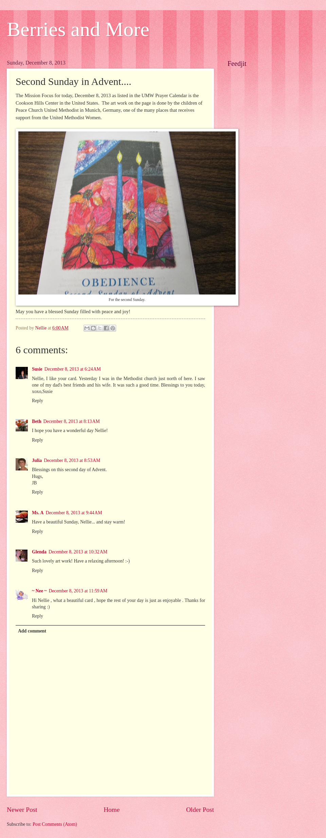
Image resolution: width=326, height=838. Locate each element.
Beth (36, 421)
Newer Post (22, 809)
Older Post (200, 809)
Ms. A (38, 512)
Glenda (39, 551)
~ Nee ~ (39, 590)
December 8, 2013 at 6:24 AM (72, 369)
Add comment (32, 631)
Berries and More (78, 29)
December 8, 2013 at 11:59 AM (78, 590)
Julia (37, 460)
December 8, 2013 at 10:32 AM (78, 551)
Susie (37, 369)
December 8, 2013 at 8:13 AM (71, 421)
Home (112, 809)
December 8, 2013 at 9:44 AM (74, 512)
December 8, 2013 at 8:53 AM (72, 460)
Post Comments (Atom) (55, 824)
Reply (37, 400)
